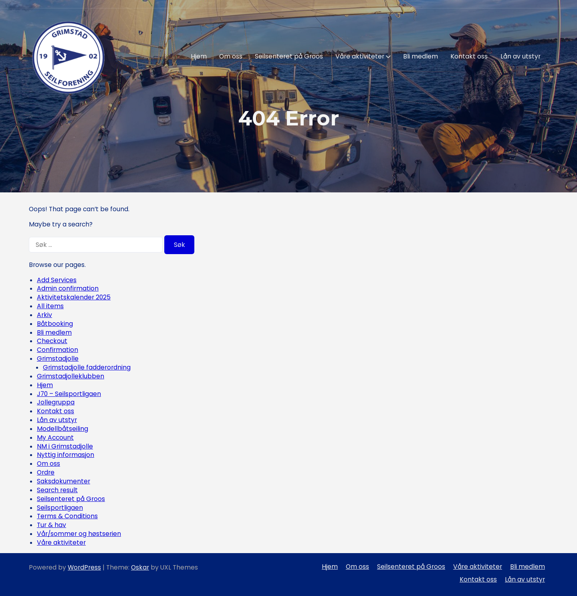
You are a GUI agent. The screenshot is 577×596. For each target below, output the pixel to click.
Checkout (52, 341)
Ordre (45, 472)
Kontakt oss (469, 56)
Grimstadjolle (58, 358)
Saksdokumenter (63, 481)
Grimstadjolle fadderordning (87, 367)
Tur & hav (51, 525)
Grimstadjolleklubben (70, 376)
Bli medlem (420, 56)
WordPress (84, 567)
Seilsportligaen (60, 507)
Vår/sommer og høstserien (79, 533)
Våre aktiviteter (359, 56)
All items (50, 306)
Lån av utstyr (520, 56)
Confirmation (57, 349)
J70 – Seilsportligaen (69, 394)
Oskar (140, 567)
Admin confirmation (68, 288)
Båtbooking (55, 323)
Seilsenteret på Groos (289, 56)
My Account (55, 437)
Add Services (57, 280)
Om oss (230, 56)
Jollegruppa (56, 402)
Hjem (199, 56)
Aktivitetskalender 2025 (74, 297)
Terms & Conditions (67, 516)
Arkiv (44, 315)
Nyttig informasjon (65, 455)
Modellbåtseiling (62, 428)
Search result (57, 490)
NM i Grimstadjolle (65, 446)
